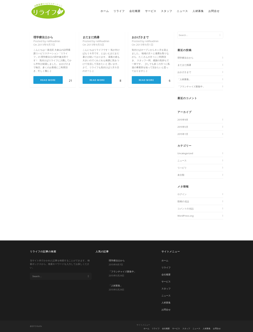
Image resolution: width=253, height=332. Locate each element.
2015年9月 (182, 119)
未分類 (180, 174)
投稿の (183, 201)
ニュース (182, 11)
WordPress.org (185, 215)
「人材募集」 (184, 79)
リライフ (119, 11)
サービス (150, 11)
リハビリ (182, 167)
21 (69, 81)
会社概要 (135, 11)
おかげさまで (140, 37)
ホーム (104, 11)
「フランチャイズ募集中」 (191, 86)
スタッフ (166, 11)
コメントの (185, 208)
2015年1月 (182, 134)
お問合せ (214, 11)
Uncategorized (185, 153)
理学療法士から (43, 37)
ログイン (182, 194)
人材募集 (198, 11)
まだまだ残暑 (91, 37)
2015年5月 (182, 126)
